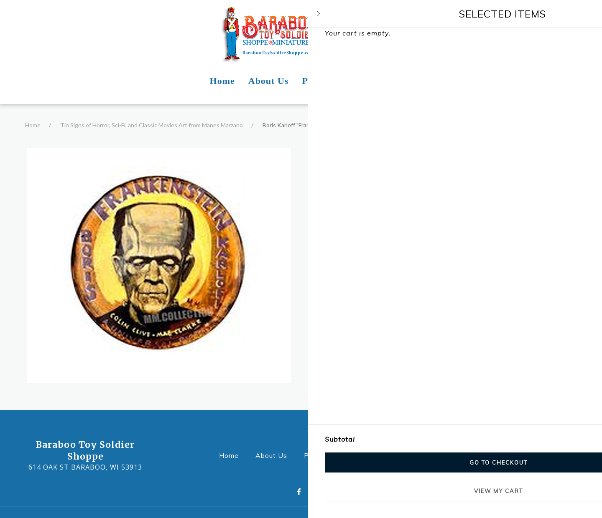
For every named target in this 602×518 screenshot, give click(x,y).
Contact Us (366, 455)
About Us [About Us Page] (268, 81)
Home (33, 125)
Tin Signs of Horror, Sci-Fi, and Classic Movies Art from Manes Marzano (151, 125)
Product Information (351, 226)
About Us (273, 455)
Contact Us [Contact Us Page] (368, 81)
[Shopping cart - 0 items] (574, 33)
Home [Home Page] (222, 81)
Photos (318, 455)
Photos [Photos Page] (316, 81)
